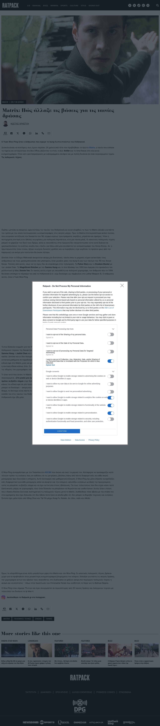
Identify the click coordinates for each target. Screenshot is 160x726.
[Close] (123, 286)
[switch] (111, 334)
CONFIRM (62, 431)
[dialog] (80, 363)
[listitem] (80, 329)
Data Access (80, 440)
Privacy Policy (94, 440)
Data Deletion (66, 440)
